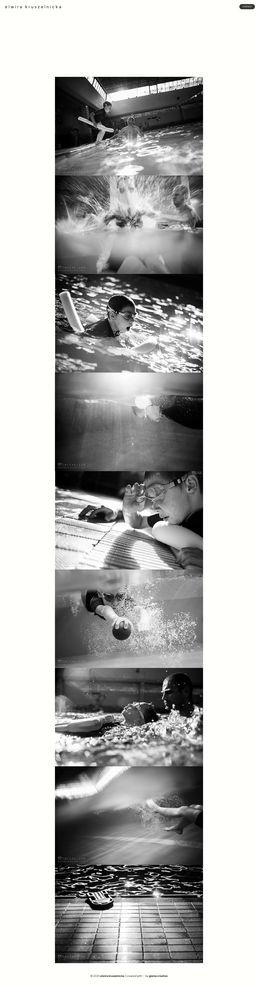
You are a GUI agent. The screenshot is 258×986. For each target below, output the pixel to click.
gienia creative (158, 976)
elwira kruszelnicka (34, 6)
